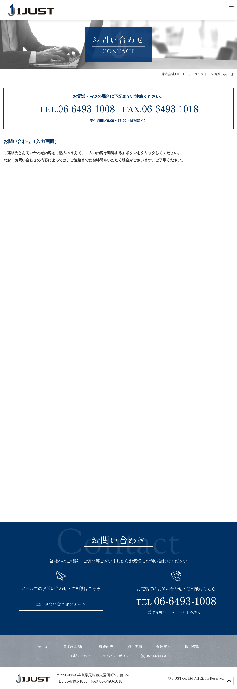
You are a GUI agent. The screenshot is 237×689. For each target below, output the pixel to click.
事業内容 (106, 646)
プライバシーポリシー (116, 656)
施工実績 (134, 646)
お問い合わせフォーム (61, 604)
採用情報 (192, 646)
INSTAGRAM (153, 656)
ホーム (43, 646)
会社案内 (163, 646)
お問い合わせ (80, 656)
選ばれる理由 (73, 646)
